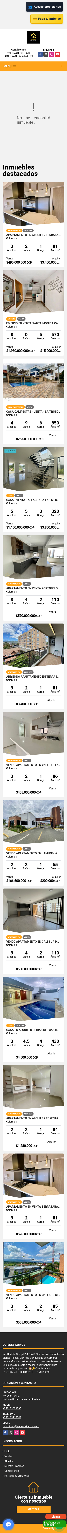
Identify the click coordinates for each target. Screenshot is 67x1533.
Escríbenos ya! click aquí (52, 1523)
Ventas (8, 1456)
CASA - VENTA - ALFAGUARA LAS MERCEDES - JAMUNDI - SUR (33, 500)
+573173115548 (21, 53)
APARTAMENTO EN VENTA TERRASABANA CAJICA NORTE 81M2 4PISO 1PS (33, 1206)
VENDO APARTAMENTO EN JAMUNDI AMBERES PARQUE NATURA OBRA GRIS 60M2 (33, 853)
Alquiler (8, 1461)
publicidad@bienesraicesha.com (21, 1426)
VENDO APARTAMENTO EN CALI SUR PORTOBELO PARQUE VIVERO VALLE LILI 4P (33, 941)
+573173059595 (19, 55)
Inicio (7, 1451)
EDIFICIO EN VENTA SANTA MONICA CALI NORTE (33, 323)
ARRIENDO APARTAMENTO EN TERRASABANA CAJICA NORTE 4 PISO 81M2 (33, 676)
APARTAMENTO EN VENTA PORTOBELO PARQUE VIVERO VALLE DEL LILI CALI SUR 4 (33, 588)
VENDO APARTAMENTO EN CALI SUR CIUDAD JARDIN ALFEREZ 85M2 (33, 1295)
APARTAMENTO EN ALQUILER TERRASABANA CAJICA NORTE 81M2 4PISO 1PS (33, 235)
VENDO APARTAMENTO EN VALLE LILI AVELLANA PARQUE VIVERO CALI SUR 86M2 (33, 765)
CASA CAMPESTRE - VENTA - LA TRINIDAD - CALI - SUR (33, 411)
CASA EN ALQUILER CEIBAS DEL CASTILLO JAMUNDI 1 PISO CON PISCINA (33, 1030)
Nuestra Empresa (14, 1466)
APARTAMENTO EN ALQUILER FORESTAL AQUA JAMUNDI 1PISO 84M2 (33, 1118)
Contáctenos (11, 1470)
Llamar (56, 1516)
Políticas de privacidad (16, 1475)
